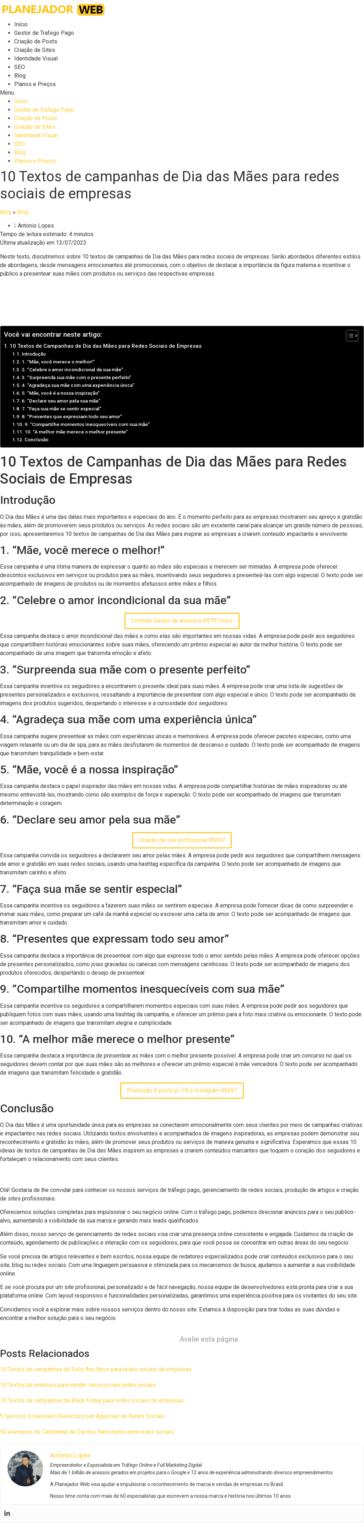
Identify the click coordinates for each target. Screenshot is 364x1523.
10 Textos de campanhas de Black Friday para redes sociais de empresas (92, 1400)
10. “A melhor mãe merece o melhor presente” (76, 432)
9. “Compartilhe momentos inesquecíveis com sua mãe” (87, 424)
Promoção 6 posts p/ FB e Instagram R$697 (182, 1090)
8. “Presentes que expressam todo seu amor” (72, 416)
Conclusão (36, 439)
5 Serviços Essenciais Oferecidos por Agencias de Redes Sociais (82, 1416)
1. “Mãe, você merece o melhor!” (58, 361)
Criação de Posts (35, 41)
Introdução (34, 354)
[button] (182, 93)
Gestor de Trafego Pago (44, 33)
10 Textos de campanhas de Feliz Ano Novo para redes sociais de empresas (96, 1369)
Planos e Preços (35, 84)
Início (21, 24)
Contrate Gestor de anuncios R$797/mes (182, 620)
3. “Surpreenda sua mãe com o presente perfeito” (76, 377)
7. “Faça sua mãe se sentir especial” (61, 408)
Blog (20, 75)
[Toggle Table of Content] (349, 336)
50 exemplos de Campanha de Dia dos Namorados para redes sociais (87, 1431)
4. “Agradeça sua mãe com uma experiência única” (78, 385)
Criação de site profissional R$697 (182, 840)
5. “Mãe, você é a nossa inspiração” (61, 393)
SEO (19, 67)
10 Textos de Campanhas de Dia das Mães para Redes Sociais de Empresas (106, 346)
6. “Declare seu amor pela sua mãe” (61, 401)
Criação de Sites (34, 50)
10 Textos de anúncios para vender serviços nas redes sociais (78, 1384)
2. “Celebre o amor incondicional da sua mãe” (72, 369)
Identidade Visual (36, 58)
